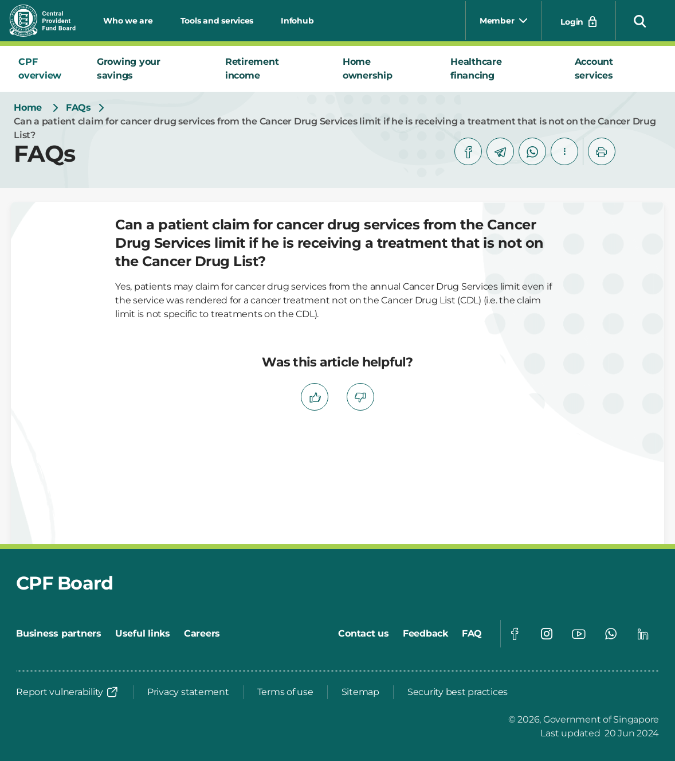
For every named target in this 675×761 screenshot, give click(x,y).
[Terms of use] (285, 692)
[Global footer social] (514, 633)
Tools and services (217, 20)
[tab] (48, 69)
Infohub (297, 20)
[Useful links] (142, 634)
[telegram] (500, 151)
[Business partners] (58, 634)
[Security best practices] (457, 692)
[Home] (27, 108)
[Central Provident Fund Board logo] (49, 20)
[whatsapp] (532, 151)
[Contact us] (363, 634)
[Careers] (202, 634)
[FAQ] (472, 634)
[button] (640, 20)
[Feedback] (425, 634)
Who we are (128, 20)
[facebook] (468, 151)
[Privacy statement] (188, 692)
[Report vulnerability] (67, 692)
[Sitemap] (360, 692)
